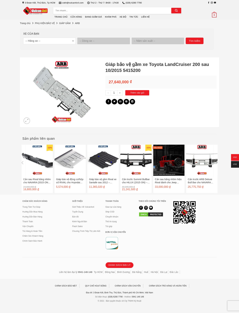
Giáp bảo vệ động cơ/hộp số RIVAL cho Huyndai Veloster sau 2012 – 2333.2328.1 (69, 181)
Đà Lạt (163, 272)
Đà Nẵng (136, 272)
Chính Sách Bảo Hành (32, 241)
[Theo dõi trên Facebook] (209, 3)
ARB (77, 23)
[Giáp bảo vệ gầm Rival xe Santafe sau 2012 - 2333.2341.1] (103, 160)
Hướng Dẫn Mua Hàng (32, 212)
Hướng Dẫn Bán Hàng (32, 217)
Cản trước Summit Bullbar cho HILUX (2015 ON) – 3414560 (136, 181)
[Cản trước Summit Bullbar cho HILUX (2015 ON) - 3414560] (136, 160)
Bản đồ (75, 217)
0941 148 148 (138, 297)
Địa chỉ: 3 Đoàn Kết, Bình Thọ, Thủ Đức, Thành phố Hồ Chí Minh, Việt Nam (119, 292)
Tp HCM (98, 272)
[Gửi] (176, 10)
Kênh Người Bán (79, 221)
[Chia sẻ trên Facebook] (108, 101)
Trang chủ (25, 23)
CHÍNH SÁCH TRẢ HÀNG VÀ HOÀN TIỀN (168, 286)
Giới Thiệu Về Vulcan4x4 (83, 207)
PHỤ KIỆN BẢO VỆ (45, 23)
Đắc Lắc (174, 272)
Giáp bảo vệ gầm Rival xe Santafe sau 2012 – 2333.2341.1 (103, 181)
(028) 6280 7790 (115, 297)
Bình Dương (123, 272)
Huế (146, 272)
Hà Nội (154, 272)
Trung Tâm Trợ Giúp (31, 207)
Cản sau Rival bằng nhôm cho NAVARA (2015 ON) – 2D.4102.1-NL (37, 181)
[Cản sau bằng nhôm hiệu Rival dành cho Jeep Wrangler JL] (168, 160)
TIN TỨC (133, 17)
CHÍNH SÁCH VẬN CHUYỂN (128, 286)
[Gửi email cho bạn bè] (120, 101)
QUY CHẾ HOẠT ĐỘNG (96, 286)
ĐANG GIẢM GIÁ (93, 17)
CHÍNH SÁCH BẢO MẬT (66, 286)
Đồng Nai (110, 272)
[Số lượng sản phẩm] (114, 92)
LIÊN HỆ (145, 17)
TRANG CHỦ (60, 17)
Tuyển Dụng (77, 212)
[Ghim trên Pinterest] (126, 101)
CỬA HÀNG (76, 17)
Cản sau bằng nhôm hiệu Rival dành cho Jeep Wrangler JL (168, 181)
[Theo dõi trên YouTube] (215, 3)
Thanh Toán (27, 221)
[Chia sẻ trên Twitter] (114, 101)
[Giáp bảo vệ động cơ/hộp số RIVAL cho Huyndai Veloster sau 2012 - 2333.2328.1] (70, 160)
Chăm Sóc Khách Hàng (32, 236)
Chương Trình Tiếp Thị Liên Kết (86, 231)
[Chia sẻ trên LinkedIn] (132, 101)
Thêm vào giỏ (137, 92)
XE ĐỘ (123, 17)
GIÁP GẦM (65, 23)
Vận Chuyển (28, 226)
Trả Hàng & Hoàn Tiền (32, 231)
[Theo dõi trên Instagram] (212, 3)
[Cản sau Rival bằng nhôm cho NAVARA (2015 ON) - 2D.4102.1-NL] (37, 160)
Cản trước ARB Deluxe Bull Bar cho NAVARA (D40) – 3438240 (200, 181)
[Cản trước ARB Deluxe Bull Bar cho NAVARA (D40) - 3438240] (201, 160)
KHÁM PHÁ (111, 17)
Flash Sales (77, 226)
